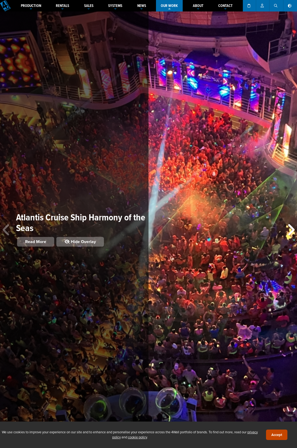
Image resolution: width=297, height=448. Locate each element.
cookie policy (137, 437)
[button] (290, 230)
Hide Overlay (80, 242)
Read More (35, 242)
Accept (276, 434)
